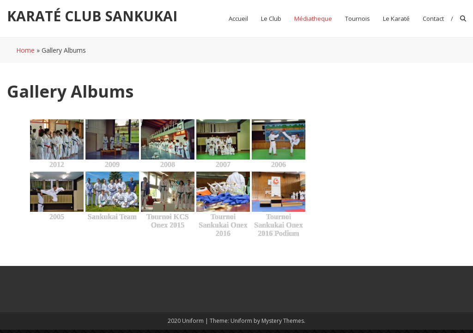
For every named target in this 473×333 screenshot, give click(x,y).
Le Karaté (396, 18)
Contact (433, 18)
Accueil (238, 18)
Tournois (357, 18)
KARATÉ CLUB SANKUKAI (92, 15)
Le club (271, 18)
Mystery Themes (282, 321)
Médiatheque (313, 18)
